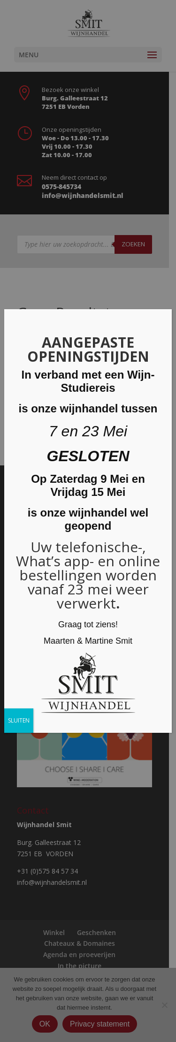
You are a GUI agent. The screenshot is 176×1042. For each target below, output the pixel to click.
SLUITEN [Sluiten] (19, 720)
